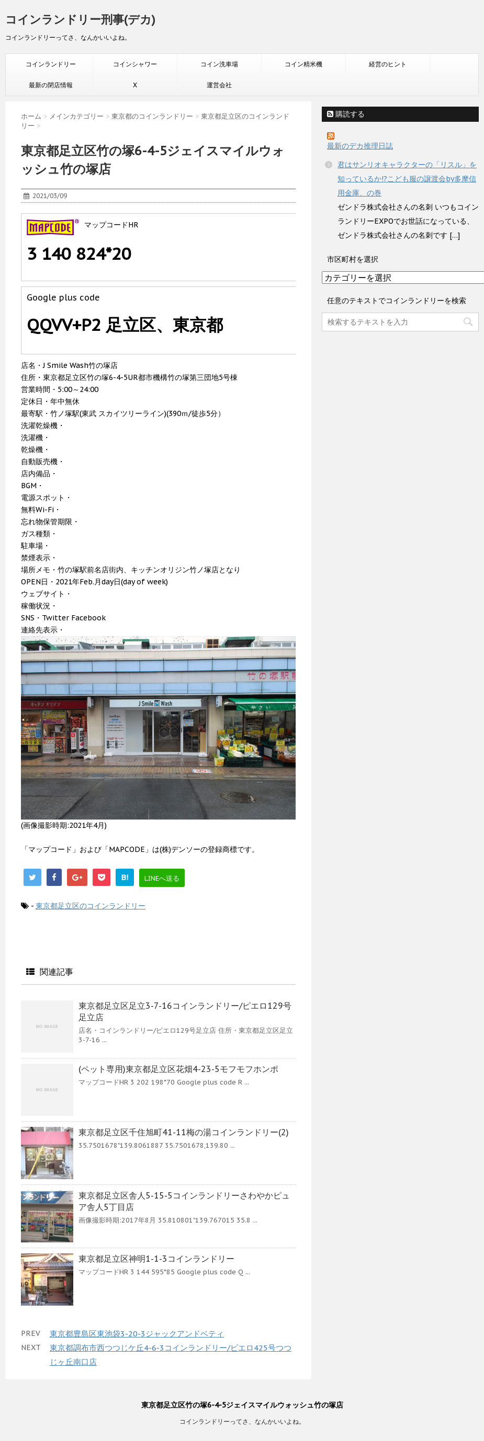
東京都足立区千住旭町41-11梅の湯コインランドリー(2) (183, 1132)
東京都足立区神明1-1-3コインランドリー (156, 1258)
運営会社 (219, 85)
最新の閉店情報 (51, 85)
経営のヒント (388, 64)
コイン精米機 (303, 64)
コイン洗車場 (219, 64)
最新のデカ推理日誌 (360, 146)
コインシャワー (135, 64)
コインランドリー (51, 64)
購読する (346, 114)
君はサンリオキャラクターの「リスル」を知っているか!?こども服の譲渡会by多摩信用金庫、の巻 (407, 179)
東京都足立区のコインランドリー (90, 905)
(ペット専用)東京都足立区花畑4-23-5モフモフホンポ (178, 1069)
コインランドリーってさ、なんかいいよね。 (242, 1421)
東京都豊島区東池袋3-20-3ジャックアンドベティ (137, 1334)
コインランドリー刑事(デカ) (80, 19)
